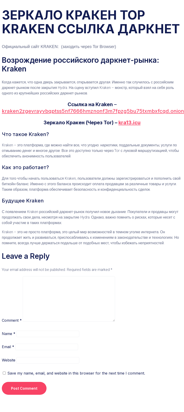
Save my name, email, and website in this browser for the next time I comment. (76, 373)
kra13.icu (129, 122)
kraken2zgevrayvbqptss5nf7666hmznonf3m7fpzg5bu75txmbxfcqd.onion (93, 111)
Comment (12, 320)
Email (8, 346)
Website (8, 360)
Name (8, 333)
